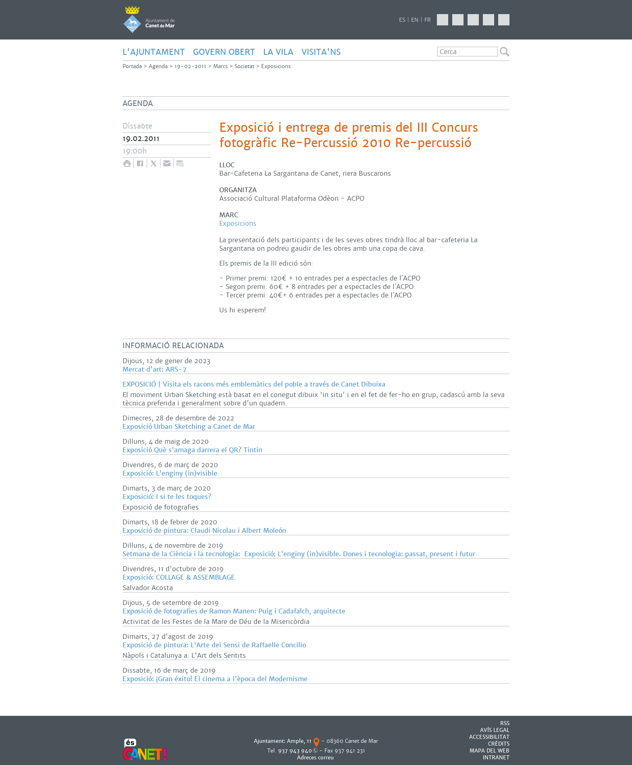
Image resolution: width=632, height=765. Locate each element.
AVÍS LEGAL (494, 730)
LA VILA (278, 52)
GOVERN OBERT (224, 52)
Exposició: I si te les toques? (167, 497)
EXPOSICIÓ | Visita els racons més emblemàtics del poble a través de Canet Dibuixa (254, 384)
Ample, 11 (299, 741)
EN (414, 20)
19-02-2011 (190, 66)
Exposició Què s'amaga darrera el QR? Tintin (192, 450)
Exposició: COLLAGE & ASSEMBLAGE (179, 577)
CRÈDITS (498, 743)
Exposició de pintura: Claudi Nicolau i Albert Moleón (204, 530)
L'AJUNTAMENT (154, 52)
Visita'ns (321, 52)
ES (402, 20)
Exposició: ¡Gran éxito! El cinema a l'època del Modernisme (215, 679)
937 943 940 (295, 750)
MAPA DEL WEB (489, 750)
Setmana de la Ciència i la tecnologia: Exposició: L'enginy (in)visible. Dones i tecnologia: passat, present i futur (299, 554)
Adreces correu (316, 757)
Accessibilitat (489, 737)
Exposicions (276, 66)
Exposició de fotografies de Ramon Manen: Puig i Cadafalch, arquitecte (234, 611)
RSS (504, 723)
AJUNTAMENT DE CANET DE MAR (149, 19)
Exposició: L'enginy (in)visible (170, 473)
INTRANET (496, 757)
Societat (244, 66)
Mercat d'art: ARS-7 (155, 369)
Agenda (158, 66)
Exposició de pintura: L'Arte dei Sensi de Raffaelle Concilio (214, 645)
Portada (132, 66)
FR (427, 20)
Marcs (220, 66)
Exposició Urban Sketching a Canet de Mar (189, 426)
